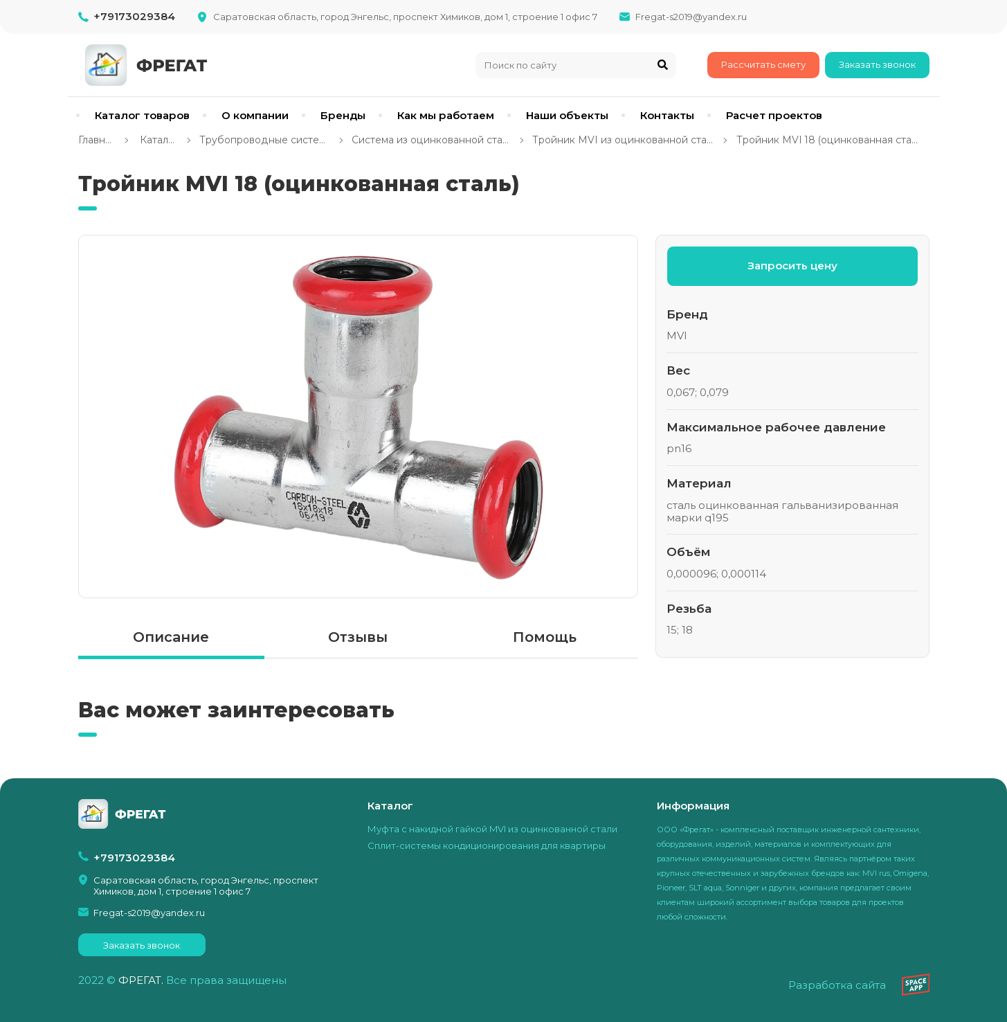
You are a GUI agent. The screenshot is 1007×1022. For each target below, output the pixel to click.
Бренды (342, 115)
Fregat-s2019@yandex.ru (691, 16)
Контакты (667, 115)
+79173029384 (134, 16)
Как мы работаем (445, 115)
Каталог (157, 140)
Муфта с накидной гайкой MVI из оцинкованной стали (492, 828)
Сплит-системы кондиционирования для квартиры (487, 845)
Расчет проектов (774, 115)
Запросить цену (792, 265)
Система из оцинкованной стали (431, 140)
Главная (97, 140)
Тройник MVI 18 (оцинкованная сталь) (828, 140)
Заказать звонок (877, 64)
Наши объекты (567, 115)
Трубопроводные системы (264, 140)
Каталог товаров (142, 115)
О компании (255, 115)
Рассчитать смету (763, 64)
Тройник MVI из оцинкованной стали (623, 140)
